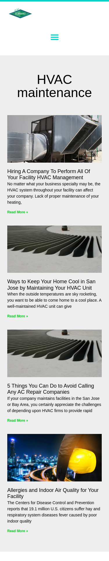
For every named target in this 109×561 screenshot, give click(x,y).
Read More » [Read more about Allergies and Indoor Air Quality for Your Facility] (17, 531)
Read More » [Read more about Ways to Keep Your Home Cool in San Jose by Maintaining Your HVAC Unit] (17, 316)
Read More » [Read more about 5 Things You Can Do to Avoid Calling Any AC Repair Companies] (17, 420)
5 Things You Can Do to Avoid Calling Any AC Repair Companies (50, 389)
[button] (54, 37)
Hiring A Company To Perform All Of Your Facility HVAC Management (48, 174)
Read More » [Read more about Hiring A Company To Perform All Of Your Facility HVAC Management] (17, 212)
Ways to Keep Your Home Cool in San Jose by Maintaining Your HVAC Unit (51, 285)
